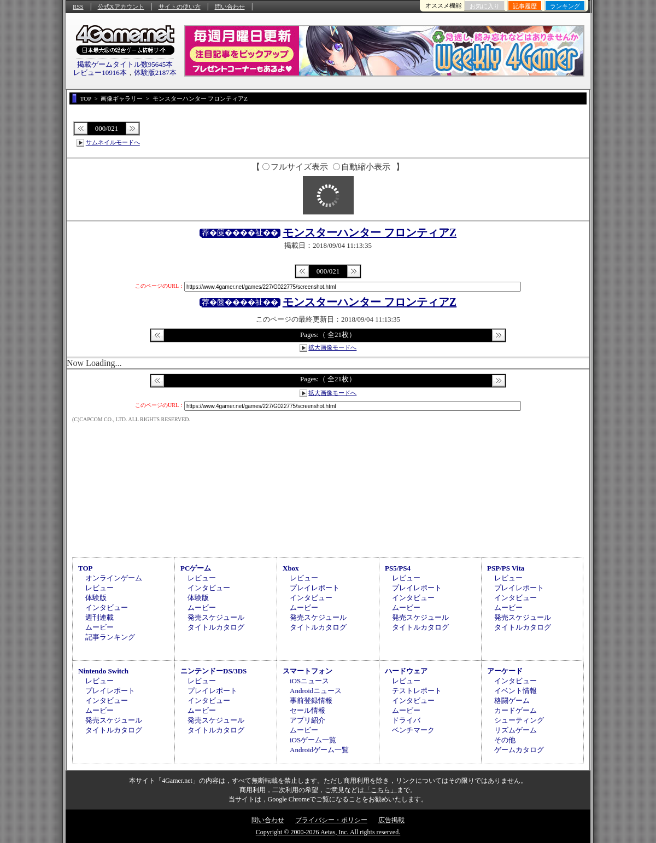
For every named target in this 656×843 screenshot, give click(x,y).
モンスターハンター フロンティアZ (369, 232)
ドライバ (406, 720)
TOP (85, 568)
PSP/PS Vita (505, 568)
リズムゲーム (515, 730)
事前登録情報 (311, 700)
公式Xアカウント (121, 6)
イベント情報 (515, 691)
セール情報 (307, 710)
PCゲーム (195, 568)
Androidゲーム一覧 (319, 750)
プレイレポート (314, 588)
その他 (505, 740)
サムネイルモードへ (113, 142)
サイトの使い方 (180, 6)
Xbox (291, 568)
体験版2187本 (155, 72)
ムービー (99, 627)
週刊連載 (99, 617)
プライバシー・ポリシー (331, 820)
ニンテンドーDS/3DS (213, 671)
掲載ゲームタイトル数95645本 (125, 64)
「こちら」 (380, 790)
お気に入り (485, 6)
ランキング (565, 6)
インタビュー (106, 607)
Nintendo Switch (103, 671)
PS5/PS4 (398, 568)
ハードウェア (406, 671)
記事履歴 (525, 6)
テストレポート (417, 691)
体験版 (96, 598)
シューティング (519, 720)
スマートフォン (307, 671)
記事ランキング (110, 637)
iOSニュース (309, 681)
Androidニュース (316, 691)
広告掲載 (391, 820)
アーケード (505, 671)
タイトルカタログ (216, 627)
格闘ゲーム (512, 700)
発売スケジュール (216, 617)
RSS (78, 6)
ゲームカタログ (519, 750)
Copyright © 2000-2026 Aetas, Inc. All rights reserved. (328, 832)
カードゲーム (515, 710)
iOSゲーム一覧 (313, 740)
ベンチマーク (413, 730)
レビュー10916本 (100, 72)
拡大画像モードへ (332, 347)
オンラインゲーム (113, 578)
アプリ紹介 (307, 720)
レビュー (99, 588)
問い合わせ (230, 6)
